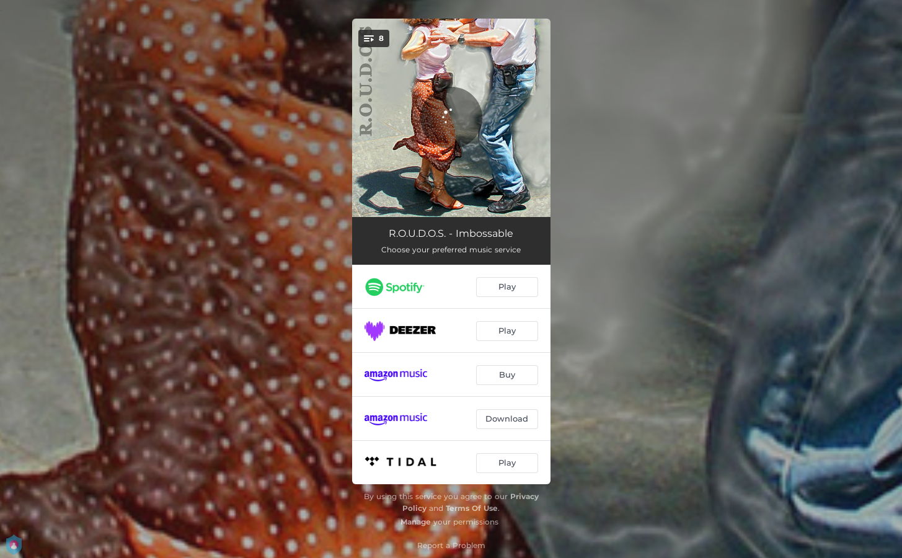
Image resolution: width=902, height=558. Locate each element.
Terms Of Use (472, 508)
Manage (415, 521)
